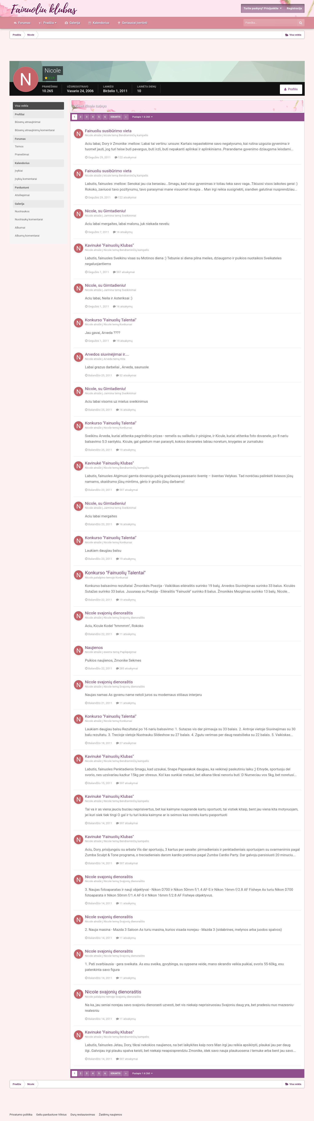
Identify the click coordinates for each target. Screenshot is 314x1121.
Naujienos (94, 647)
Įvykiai (19, 170)
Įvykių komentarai (26, 178)
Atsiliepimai (22, 195)
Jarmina (109, 215)
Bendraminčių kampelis (133, 135)
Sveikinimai (129, 215)
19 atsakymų (122, 340)
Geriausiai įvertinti (134, 23)
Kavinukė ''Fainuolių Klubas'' (109, 245)
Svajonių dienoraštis (132, 617)
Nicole (89, 135)
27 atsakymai (126, 743)
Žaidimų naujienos (110, 1114)
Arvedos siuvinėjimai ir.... (107, 354)
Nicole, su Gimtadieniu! (105, 211)
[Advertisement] (157, 50)
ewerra (108, 652)
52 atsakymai (126, 375)
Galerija (74, 23)
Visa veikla (21, 105)
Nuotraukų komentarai (29, 219)
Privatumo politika (21, 1114)
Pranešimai (22, 154)
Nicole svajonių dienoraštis (109, 613)
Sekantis (115, 117)
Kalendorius (100, 23)
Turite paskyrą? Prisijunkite (263, 8)
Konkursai (125, 324)
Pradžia (49, 23)
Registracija (294, 8)
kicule (107, 135)
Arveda (108, 359)
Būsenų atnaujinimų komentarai (35, 130)
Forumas (24, 23)
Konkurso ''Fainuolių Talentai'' (110, 320)
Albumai (20, 227)
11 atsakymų (126, 634)
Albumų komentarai (27, 235)
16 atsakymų (122, 232)
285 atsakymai (127, 668)
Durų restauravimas (83, 1114)
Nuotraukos (22, 211)
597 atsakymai (124, 272)
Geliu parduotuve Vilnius (51, 1114)
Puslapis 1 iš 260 (142, 117)
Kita (122, 359)
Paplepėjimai (128, 652)
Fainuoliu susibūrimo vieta (108, 130)
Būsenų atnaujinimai (27, 122)
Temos (19, 146)
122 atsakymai (125, 157)
